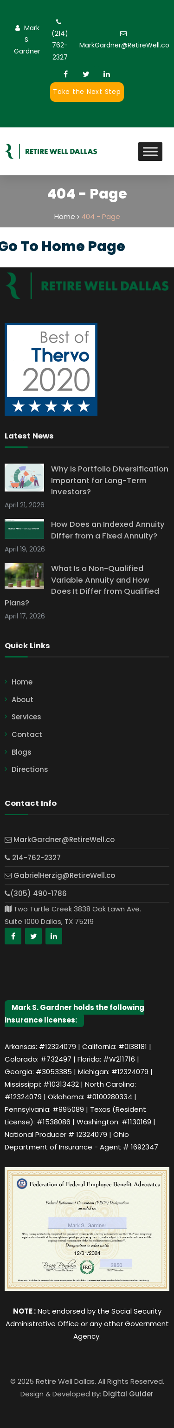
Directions (30, 769)
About (22, 699)
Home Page (83, 246)
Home (22, 682)
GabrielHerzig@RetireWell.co (60, 875)
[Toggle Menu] (150, 151)
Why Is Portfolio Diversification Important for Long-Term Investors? (109, 481)
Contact (27, 734)
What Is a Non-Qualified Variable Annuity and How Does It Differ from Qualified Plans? (82, 585)
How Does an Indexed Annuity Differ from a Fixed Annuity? (108, 530)
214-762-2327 (33, 858)
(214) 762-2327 (60, 45)
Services (26, 717)
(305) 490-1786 (36, 893)
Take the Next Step (87, 91)
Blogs (22, 752)
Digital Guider (128, 1394)
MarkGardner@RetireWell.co (124, 45)
